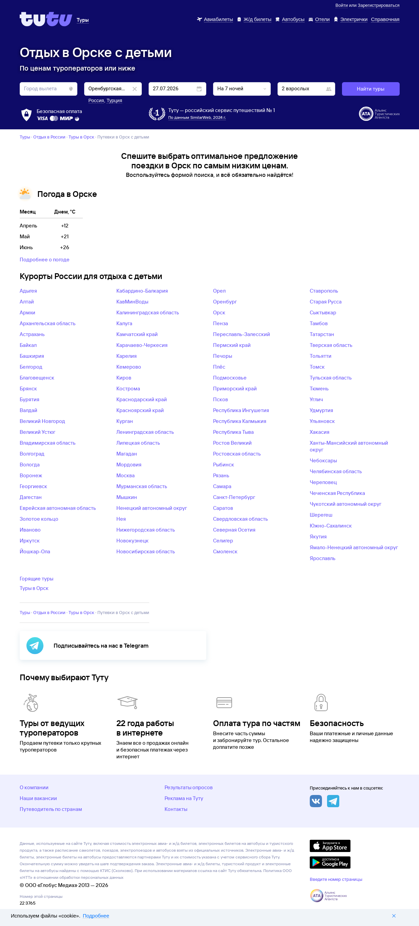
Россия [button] (96, 100)
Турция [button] (114, 100)
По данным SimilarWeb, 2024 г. (197, 117)
